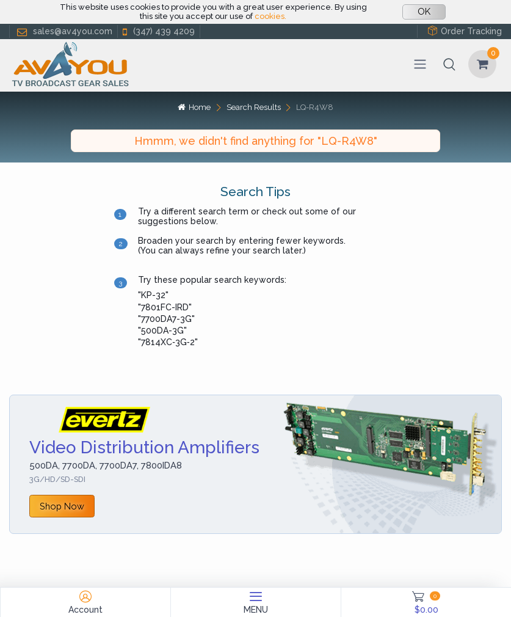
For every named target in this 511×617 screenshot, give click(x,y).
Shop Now (62, 506)
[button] (449, 64)
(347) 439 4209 (157, 31)
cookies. (270, 16)
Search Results (254, 107)
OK (424, 11)
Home (194, 107)
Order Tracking (464, 31)
